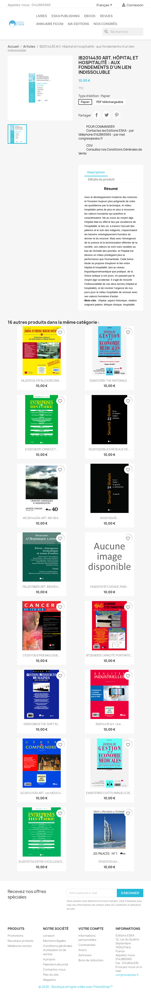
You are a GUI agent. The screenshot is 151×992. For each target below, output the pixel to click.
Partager (96, 115)
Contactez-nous (54, 969)
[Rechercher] (122, 32)
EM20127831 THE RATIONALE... (109, 380)
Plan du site (51, 974)
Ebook (90, 16)
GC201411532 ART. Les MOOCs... (41, 793)
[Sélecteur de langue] (105, 5)
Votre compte (91, 928)
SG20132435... (109, 518)
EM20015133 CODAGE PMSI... (109, 587)
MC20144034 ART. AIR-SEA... (42, 518)
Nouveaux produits (20, 941)
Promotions (15, 935)
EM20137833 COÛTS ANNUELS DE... (109, 793)
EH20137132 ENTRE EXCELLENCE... (42, 861)
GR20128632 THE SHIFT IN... (42, 724)
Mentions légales (54, 941)
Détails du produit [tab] (101, 179)
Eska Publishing (66, 16)
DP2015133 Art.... (110, 861)
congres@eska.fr (127, 975)
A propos (49, 959)
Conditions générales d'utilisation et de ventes (57, 950)
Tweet (106, 115)
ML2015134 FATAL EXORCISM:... (41, 380)
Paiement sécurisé (55, 964)
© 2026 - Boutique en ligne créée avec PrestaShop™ (76, 987)
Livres (41, 16)
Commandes (87, 945)
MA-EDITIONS (78, 24)
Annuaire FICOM (49, 24)
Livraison (49, 935)
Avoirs (82, 950)
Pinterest (117, 115)
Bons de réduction (90, 960)
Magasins (49, 980)
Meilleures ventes (20, 946)
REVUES (106, 16)
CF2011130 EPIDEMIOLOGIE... (42, 655)
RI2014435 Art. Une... (109, 724)
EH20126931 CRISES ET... (41, 449)
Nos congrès (105, 24)
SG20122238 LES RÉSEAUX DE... (109, 449)
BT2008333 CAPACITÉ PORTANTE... (109, 655)
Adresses (84, 955)
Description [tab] (96, 172)
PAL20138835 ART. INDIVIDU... (42, 587)
